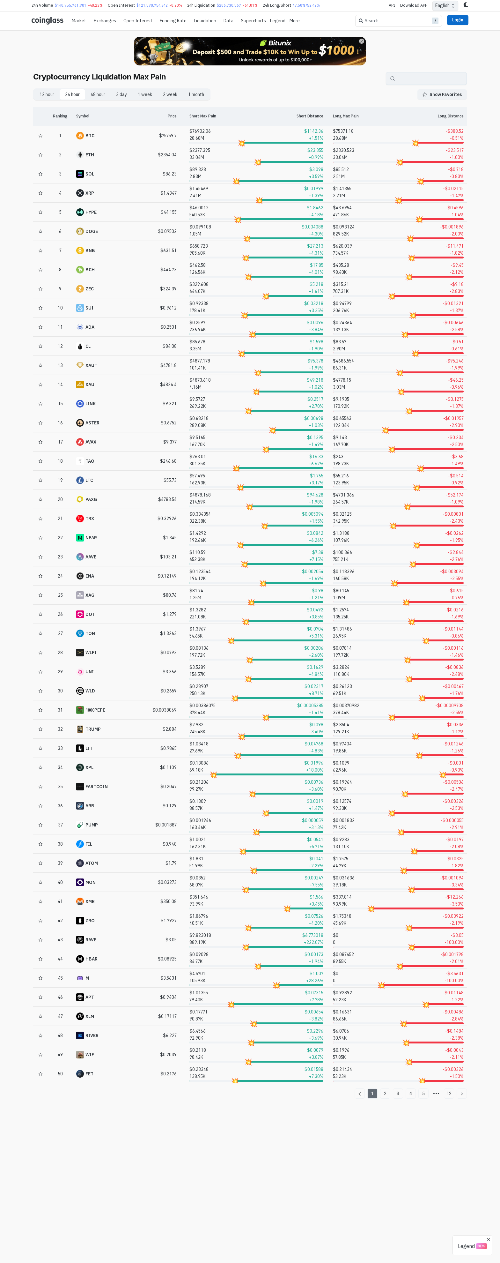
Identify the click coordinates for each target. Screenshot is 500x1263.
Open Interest (137, 21)
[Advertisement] (250, 1237)
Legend (277, 21)
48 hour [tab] (98, 94)
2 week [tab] (170, 94)
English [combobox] (442, 5)
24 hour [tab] (72, 94)
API (392, 5)
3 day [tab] (121, 94)
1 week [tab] (145, 94)
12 (449, 1093)
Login (457, 20)
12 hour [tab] (47, 94)
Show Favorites (442, 94)
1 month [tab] (196, 94)
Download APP (413, 5)
